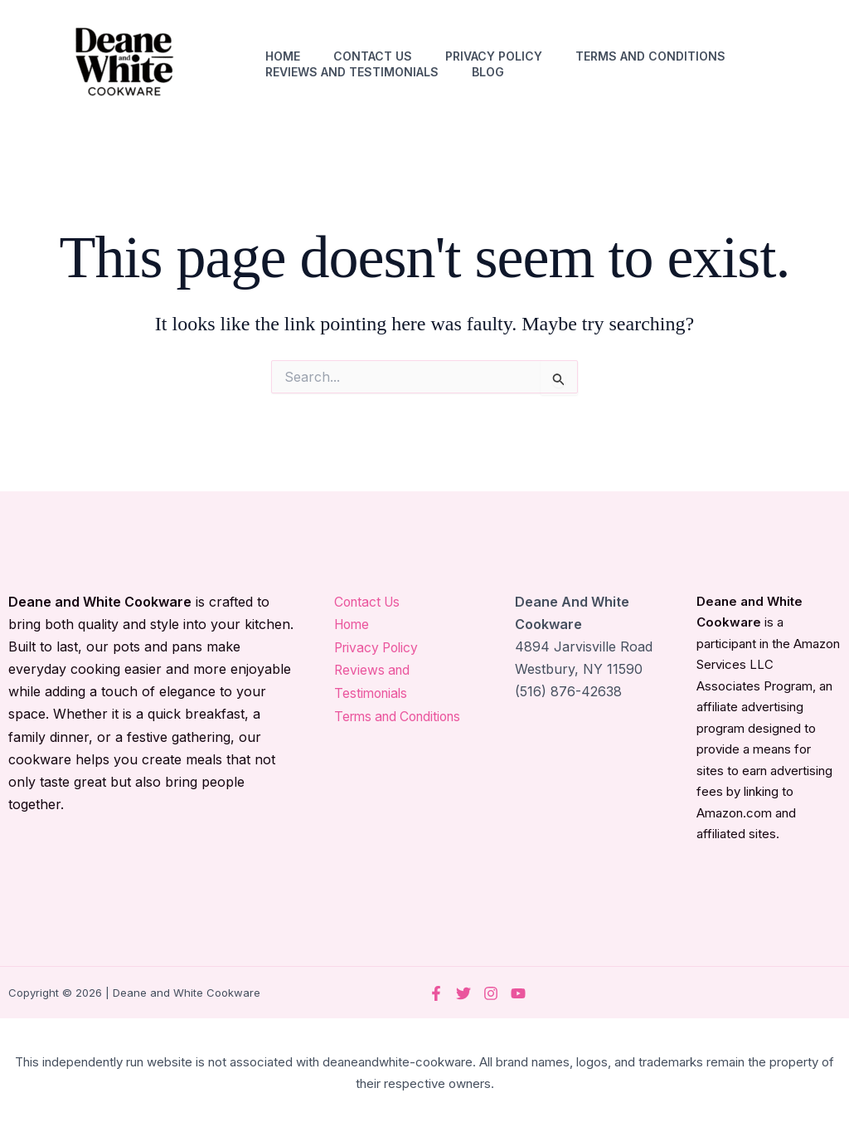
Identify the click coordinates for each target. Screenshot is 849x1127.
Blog (488, 72)
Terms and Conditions (650, 56)
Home (282, 56)
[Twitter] (463, 993)
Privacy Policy (493, 56)
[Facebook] (436, 993)
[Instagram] (490, 993)
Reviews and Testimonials (352, 72)
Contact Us (372, 56)
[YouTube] (518, 993)
